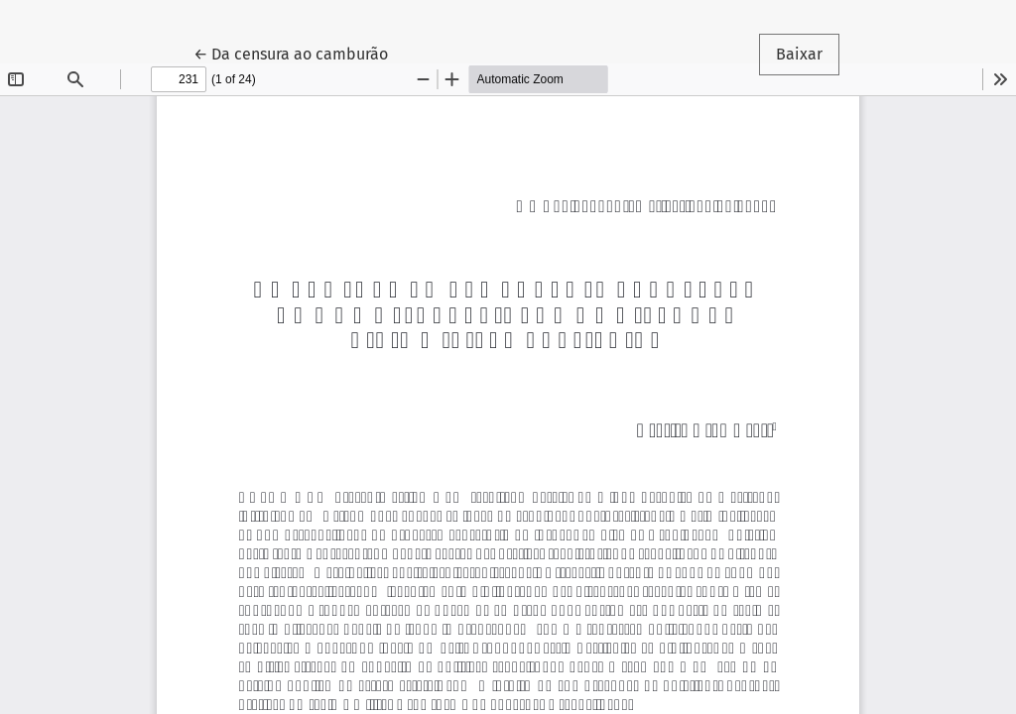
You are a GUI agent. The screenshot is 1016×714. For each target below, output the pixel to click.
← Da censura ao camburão (299, 52)
